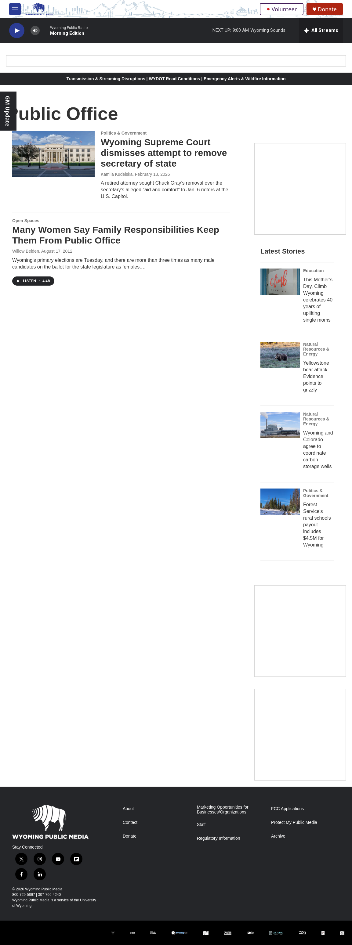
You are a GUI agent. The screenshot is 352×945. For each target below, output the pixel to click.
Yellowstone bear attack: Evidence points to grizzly (316, 376)
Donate (327, 9)
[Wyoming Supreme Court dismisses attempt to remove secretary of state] (53, 154)
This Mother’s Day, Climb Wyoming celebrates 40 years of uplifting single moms (317, 300)
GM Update (7, 111)
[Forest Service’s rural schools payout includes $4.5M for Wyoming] (280, 502)
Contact (130, 822)
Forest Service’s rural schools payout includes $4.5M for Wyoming (317, 524)
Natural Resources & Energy (316, 349)
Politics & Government (124, 133)
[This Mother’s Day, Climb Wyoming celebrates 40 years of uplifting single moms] (280, 282)
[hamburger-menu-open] (15, 9)
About (128, 808)
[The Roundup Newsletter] (300, 631)
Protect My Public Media (294, 822)
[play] (17, 30)
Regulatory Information (218, 838)
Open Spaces (25, 220)
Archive (278, 836)
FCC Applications (287, 808)
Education (313, 270)
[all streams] (321, 30)
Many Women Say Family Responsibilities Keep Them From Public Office (115, 235)
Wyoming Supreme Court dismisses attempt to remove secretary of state (164, 152)
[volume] (35, 31)
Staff (201, 824)
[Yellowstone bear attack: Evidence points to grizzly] (280, 355)
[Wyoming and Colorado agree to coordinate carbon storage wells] (280, 425)
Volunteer (282, 9)
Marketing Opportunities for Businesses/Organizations (223, 809)
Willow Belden (25, 251)
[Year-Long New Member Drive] (300, 188)
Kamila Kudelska (116, 174)
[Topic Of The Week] (300, 734)
